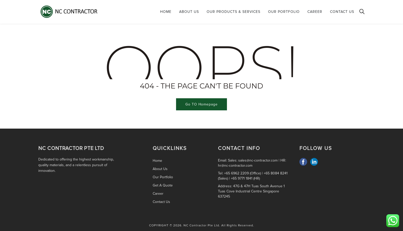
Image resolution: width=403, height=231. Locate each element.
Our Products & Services (233, 12)
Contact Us (342, 12)
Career (314, 12)
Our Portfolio (284, 12)
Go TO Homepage (201, 104)
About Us (189, 12)
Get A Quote (163, 185)
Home (165, 12)
